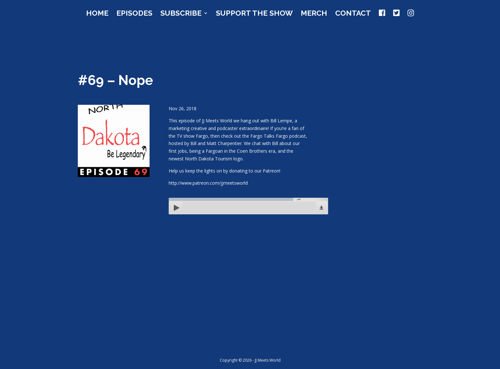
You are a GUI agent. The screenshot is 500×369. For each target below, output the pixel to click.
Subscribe (181, 14)
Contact (353, 14)
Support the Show (254, 14)
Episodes (134, 14)
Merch (314, 14)
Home (97, 14)
